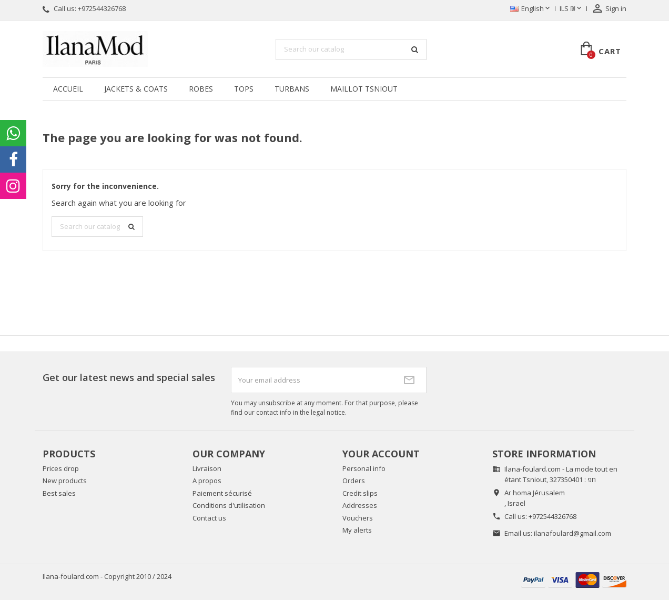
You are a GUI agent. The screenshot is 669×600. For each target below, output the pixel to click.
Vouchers (357, 518)
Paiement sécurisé (222, 493)
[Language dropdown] (531, 9)
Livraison (206, 468)
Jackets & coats (136, 89)
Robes (201, 89)
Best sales (59, 493)
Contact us (209, 518)
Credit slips (360, 493)
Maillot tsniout (364, 89)
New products (65, 480)
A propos (206, 480)
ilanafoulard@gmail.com (572, 533)
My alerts (357, 530)
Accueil (68, 89)
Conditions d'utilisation (228, 505)
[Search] (351, 49)
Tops (244, 89)
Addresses (359, 505)
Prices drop (61, 468)
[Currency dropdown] (571, 9)
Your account (381, 453)
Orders (353, 480)
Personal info (364, 468)
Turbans (292, 89)
